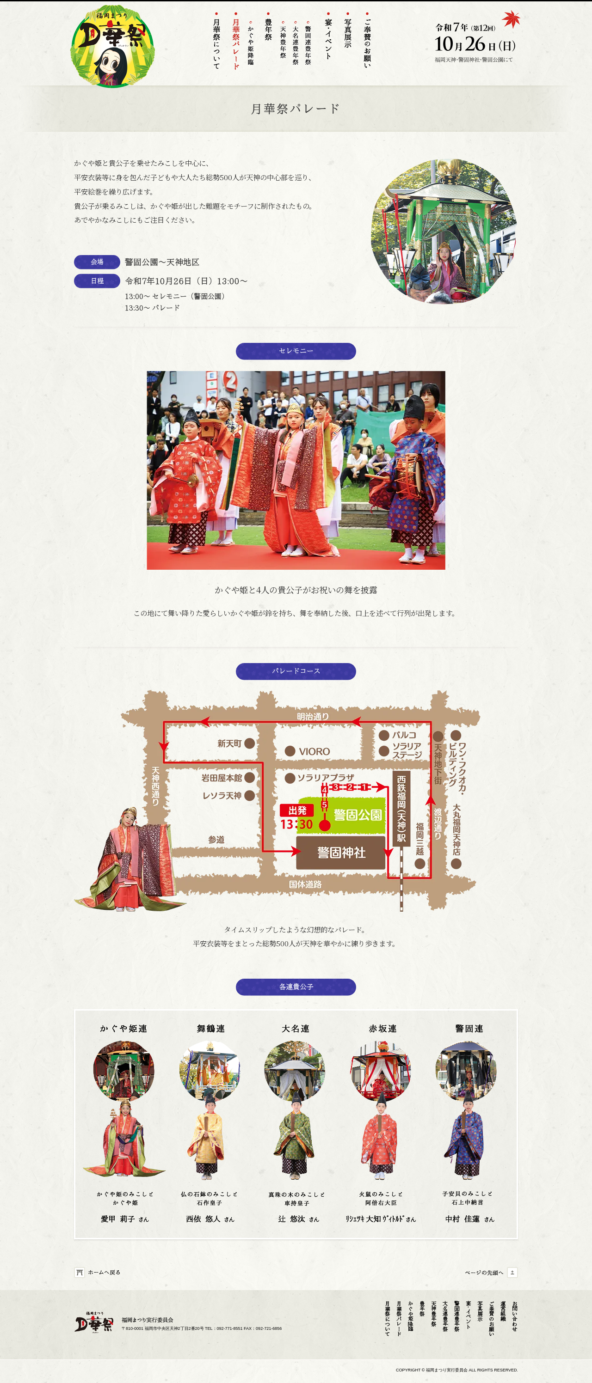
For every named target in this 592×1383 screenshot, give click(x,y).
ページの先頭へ (490, 1273)
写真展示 (479, 1311)
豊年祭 (268, 43)
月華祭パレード (398, 1318)
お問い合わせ (514, 1316)
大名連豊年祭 (296, 43)
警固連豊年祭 (308, 43)
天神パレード (236, 43)
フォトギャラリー (347, 43)
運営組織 (503, 1311)
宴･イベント (468, 1315)
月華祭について (216, 43)
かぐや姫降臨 (251, 43)
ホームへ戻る (102, 1273)
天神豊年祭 (283, 43)
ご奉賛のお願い (367, 43)
